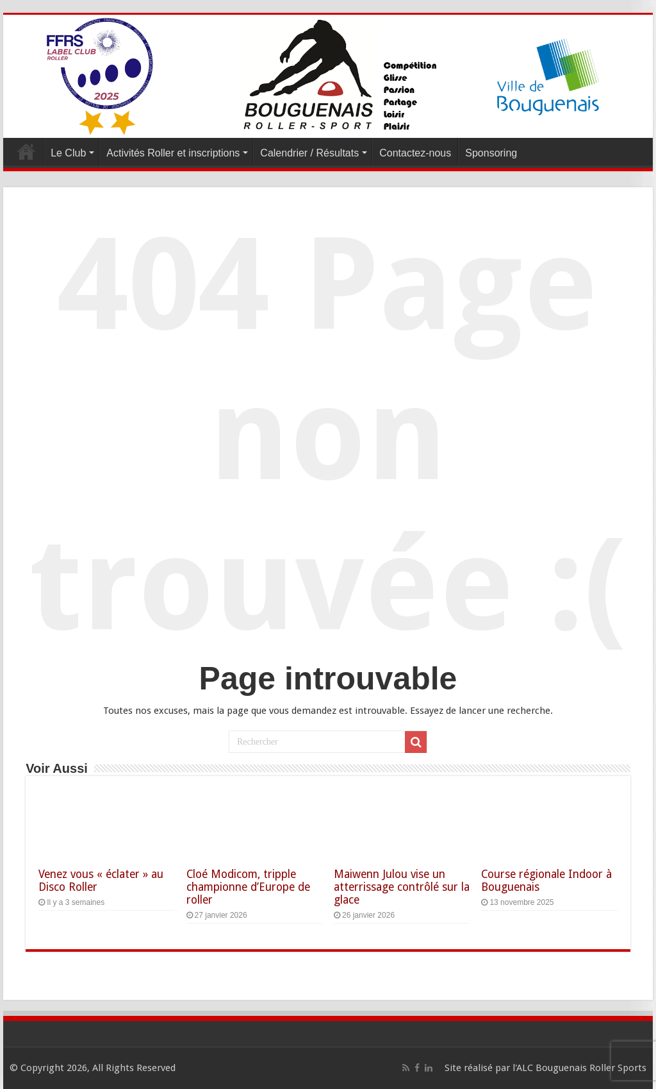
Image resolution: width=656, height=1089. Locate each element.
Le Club (68, 153)
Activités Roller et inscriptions (173, 153)
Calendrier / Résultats (309, 153)
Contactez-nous (415, 153)
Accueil (26, 151)
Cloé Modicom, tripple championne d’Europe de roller (248, 887)
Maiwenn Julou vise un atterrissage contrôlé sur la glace (402, 887)
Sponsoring (491, 153)
